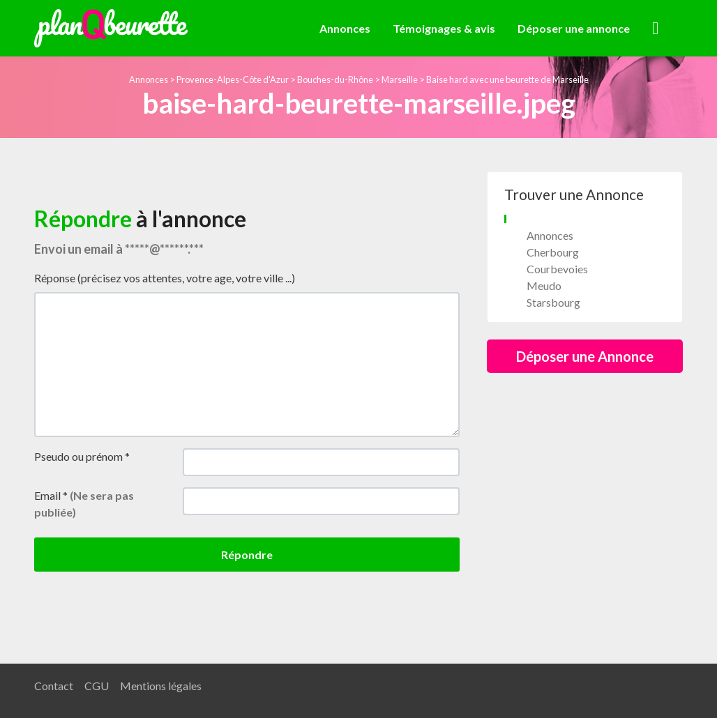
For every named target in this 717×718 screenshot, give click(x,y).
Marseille (400, 79)
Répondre (247, 554)
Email (84, 504)
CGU (96, 685)
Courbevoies (557, 268)
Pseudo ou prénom (82, 456)
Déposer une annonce (574, 28)
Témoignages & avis (444, 28)
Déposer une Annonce (585, 356)
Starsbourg (553, 302)
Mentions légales (161, 685)
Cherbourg (553, 252)
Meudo (544, 285)
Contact (53, 685)
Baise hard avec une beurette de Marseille (507, 79)
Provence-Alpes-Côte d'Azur (232, 79)
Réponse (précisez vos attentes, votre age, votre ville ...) (164, 277)
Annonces (344, 28)
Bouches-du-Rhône (335, 79)
